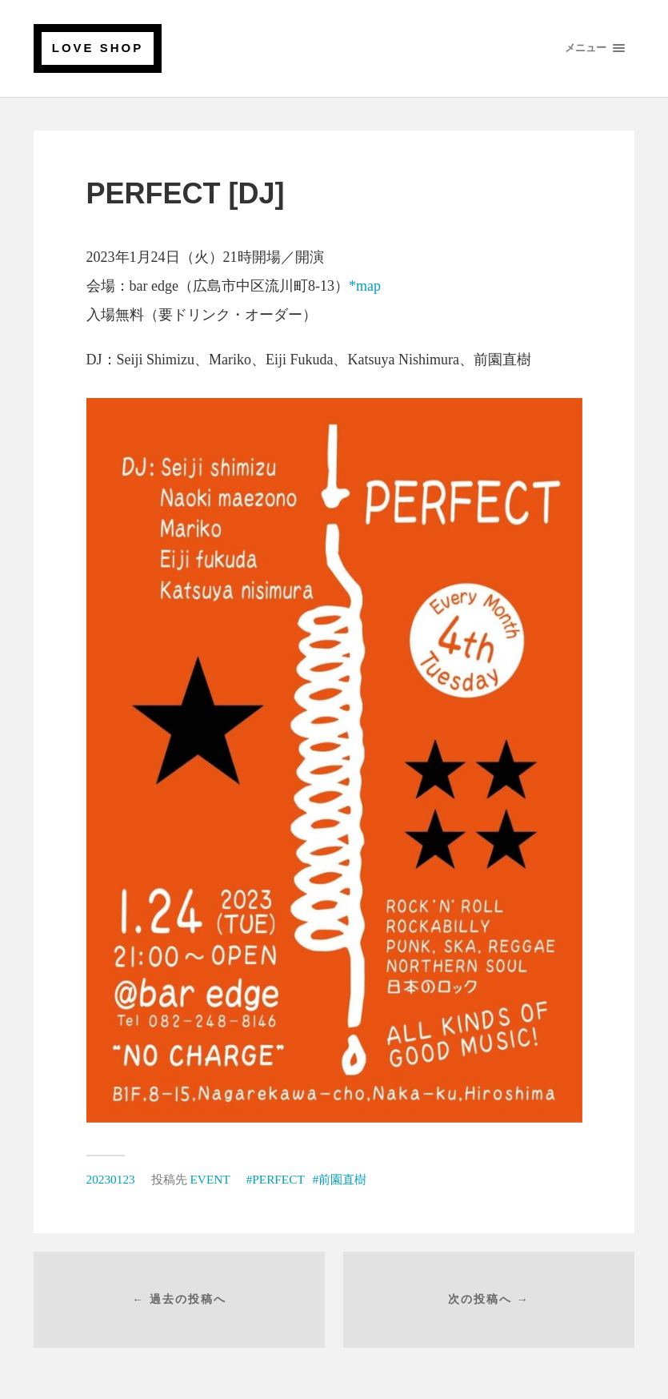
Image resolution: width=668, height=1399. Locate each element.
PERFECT (278, 1179)
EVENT (210, 1179)
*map (365, 286)
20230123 (110, 1179)
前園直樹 (342, 1179)
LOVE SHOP (98, 47)
